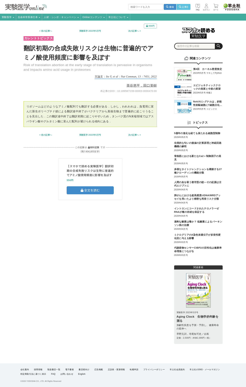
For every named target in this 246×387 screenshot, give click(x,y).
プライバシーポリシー (154, 369)
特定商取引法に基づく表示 (33, 374)
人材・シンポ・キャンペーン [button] (61, 17)
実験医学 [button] (8, 17)
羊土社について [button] (118, 17)
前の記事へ (46, 31)
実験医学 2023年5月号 (90, 31)
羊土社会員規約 (177, 369)
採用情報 (38, 369)
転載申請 (134, 369)
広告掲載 (98, 369)
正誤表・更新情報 (116, 369)
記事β (183, 7)
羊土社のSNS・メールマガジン (205, 369)
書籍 (170, 7)
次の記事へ (133, 31)
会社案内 (24, 369)
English (81, 374)
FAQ (53, 374)
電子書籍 (69, 369)
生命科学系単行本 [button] (29, 17)
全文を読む (90, 190)
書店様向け (84, 369)
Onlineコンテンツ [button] (93, 17)
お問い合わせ (66, 374)
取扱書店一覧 (53, 369)
